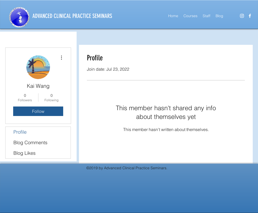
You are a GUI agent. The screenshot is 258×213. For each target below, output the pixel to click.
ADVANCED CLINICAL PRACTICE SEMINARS (72, 16)
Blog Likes (24, 153)
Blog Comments (30, 142)
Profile (20, 132)
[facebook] (249, 15)
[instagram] (242, 15)
